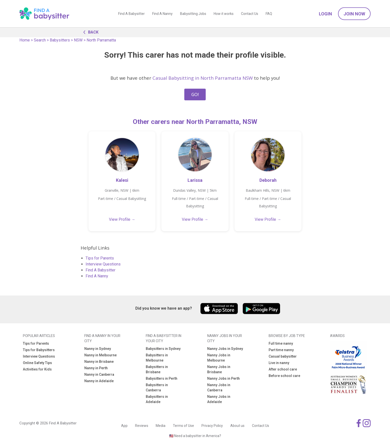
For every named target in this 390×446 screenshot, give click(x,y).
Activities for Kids (37, 369)
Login (325, 13)
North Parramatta (101, 40)
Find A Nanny (162, 14)
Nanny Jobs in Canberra (218, 387)
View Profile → (122, 219)
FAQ (269, 14)
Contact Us (249, 14)
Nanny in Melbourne (100, 355)
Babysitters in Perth (161, 378)
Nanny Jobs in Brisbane (218, 369)
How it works (224, 14)
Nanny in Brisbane (99, 362)
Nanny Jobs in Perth (223, 378)
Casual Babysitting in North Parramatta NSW (202, 78)
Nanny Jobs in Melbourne (218, 357)
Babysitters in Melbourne (157, 357)
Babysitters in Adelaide (157, 399)
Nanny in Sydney (97, 349)
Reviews (141, 426)
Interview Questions (103, 264)
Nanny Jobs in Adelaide (218, 399)
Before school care (284, 376)
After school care (283, 369)
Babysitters (60, 40)
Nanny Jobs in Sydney (225, 349)
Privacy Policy (212, 426)
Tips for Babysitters (39, 350)
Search (40, 40)
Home (24, 40)
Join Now (354, 13)
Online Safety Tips (37, 363)
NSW (78, 40)
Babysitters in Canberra (157, 387)
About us (237, 426)
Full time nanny (281, 343)
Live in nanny (279, 363)
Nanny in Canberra (99, 374)
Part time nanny (281, 350)
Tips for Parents (100, 258)
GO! (195, 94)
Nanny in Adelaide (99, 381)
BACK (89, 32)
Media (160, 426)
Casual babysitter (283, 356)
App (124, 426)
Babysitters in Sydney (163, 349)
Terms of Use (183, 426)
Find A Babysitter (131, 14)
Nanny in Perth (96, 368)
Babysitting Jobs (193, 14)
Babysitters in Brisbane (157, 369)
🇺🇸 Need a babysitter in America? (195, 436)
